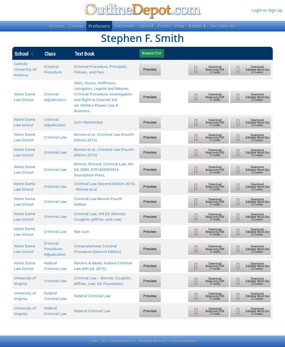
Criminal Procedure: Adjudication (55, 249)
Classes (76, 26)
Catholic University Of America (25, 69)
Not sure (81, 231)
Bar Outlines (222, 26)
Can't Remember (88, 122)
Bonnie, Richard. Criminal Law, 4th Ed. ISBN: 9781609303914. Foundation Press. (104, 169)
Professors (99, 26)
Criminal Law (55, 137)
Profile (164, 26)
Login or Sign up (266, 10)
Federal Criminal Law (92, 295)
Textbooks (124, 26)
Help (180, 26)
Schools (57, 26)
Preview (149, 69)
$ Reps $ (197, 26)
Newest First (151, 53)
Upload (146, 26)
